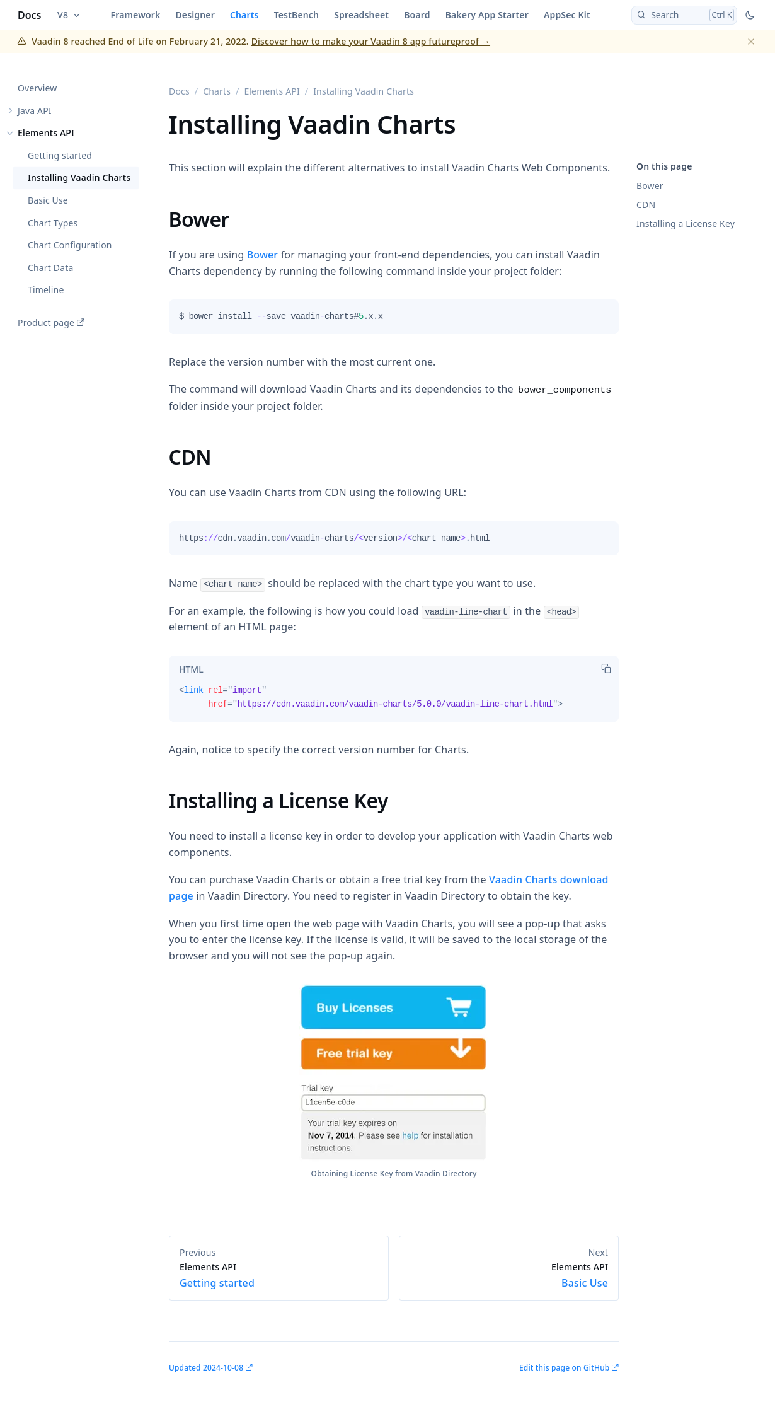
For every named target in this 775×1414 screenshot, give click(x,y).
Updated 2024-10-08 (206, 1367)
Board (417, 15)
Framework (136, 15)
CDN (645, 205)
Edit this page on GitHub (564, 1367)
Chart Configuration (70, 246)
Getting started (60, 155)
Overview (37, 88)
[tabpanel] (394, 321)
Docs (30, 15)
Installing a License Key (685, 223)
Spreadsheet (361, 15)
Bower (649, 186)
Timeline (46, 290)
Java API (35, 111)
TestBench (296, 15)
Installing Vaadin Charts (79, 178)
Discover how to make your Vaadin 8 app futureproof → (370, 41)
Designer (195, 15)
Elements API (46, 133)
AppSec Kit (567, 15)
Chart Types (53, 223)
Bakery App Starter (487, 15)
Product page (46, 322)
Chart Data (50, 268)
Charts (244, 15)
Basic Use (48, 200)
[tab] (191, 669)
